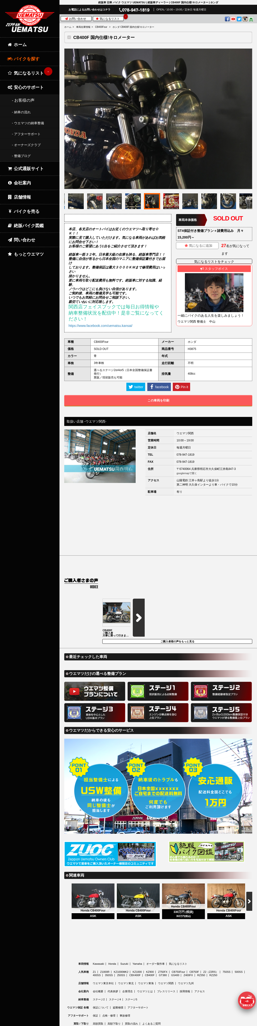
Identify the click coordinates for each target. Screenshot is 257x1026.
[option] (158, 119)
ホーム (67, 27)
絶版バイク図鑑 (25, 225)
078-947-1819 (185, 454)
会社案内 (19, 183)
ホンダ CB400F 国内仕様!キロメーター (133, 27)
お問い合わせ (75, 18)
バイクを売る (23, 211)
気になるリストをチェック (214, 261)
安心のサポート (25, 87)
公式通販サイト (25, 168)
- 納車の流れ (21, 112)
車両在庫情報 (83, 27)
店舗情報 (19, 197)
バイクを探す (23, 59)
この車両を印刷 (158, 400)
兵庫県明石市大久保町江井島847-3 (213, 469)
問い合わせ (21, 240)
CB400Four (101, 27)
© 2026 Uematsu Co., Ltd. (158, 1023)
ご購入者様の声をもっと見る (177, 603)
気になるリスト (109, 18)
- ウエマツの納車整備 (28, 123)
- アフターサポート (26, 134)
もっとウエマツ (25, 254)
